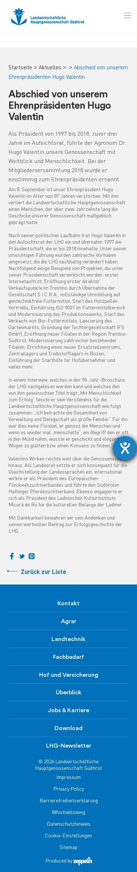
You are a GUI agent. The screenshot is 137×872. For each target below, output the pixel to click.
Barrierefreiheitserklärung (68, 801)
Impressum (68, 777)
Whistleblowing (68, 812)
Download (68, 728)
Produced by (68, 861)
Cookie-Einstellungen (68, 836)
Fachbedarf (68, 657)
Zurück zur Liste (43, 572)
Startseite (20, 67)
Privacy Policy (68, 789)
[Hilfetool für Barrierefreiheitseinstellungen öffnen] (125, 448)
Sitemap (68, 847)
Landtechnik (68, 639)
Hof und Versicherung (68, 675)
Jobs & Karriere (68, 710)
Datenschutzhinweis (69, 824)
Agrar (68, 621)
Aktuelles (50, 67)
